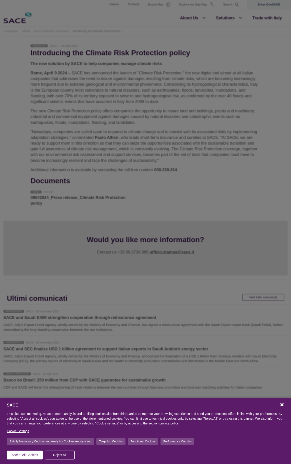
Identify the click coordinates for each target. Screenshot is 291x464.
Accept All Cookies (25, 455)
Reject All (59, 455)
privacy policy (168, 423)
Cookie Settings (18, 431)
